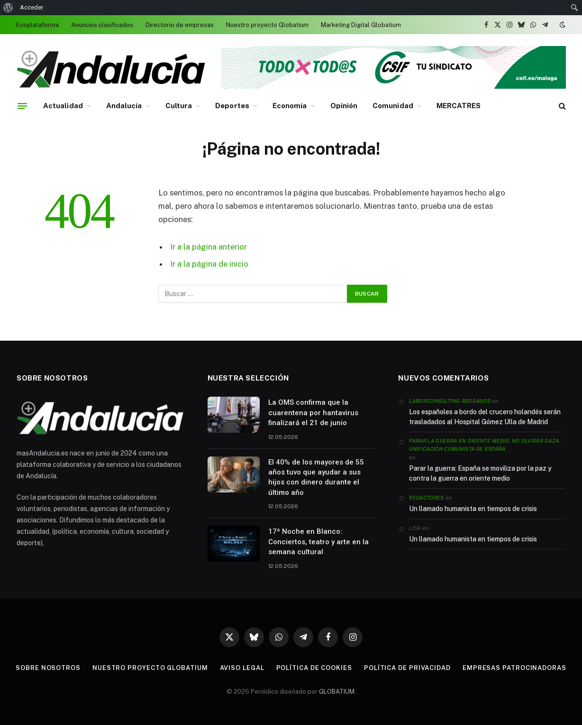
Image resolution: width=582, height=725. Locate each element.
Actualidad (63, 106)
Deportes (232, 106)
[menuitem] (8, 7)
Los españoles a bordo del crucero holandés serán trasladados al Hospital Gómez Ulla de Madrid (485, 417)
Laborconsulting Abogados (450, 401)
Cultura (178, 106)
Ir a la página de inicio (209, 264)
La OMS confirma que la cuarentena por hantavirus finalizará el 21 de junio (313, 412)
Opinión (344, 106)
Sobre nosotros (48, 667)
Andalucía (124, 106)
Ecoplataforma (37, 24)
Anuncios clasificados (102, 24)
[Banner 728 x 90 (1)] (393, 86)
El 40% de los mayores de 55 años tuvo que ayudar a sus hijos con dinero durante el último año (316, 477)
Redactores (426, 498)
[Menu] (22, 106)
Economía (290, 106)
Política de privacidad (407, 667)
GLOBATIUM (337, 691)
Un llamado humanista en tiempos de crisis (473, 508)
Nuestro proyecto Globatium (267, 24)
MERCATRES (458, 106)
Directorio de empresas (180, 24)
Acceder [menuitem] (31, 7)
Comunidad (393, 106)
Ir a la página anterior (208, 246)
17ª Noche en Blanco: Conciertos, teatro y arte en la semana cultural (318, 541)
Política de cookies (314, 667)
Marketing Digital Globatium (361, 24)
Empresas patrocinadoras (514, 667)
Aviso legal (242, 667)
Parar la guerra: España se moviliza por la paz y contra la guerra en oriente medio (480, 473)
